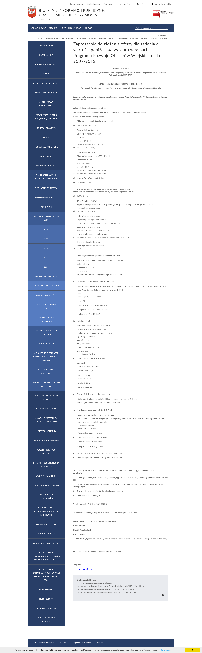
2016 (46, 267)
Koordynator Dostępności (46, 496)
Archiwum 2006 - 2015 (46, 276)
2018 (46, 248)
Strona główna (38, 28)
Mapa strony (108, 4)
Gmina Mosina (46, 46)
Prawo (46, 74)
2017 (46, 258)
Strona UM (54, 28)
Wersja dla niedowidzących (162, 4)
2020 (46, 229)
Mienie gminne (46, 156)
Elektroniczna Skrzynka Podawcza (46, 465)
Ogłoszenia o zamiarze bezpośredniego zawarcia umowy (46, 356)
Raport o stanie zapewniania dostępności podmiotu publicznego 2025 (46, 574)
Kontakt (88, 28)
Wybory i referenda (46, 476)
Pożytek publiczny (46, 431)
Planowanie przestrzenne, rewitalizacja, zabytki (46, 420)
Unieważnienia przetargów (46, 319)
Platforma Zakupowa (46, 188)
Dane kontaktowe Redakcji (46, 619)
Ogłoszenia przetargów (46, 286)
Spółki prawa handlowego (46, 104)
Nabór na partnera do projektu (46, 397)
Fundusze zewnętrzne (46, 147)
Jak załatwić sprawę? (46, 64)
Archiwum (46, 207)
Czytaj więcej (166, 650)
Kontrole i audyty (46, 128)
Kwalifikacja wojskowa (46, 485)
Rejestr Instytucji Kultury (46, 452)
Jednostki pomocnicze (46, 93)
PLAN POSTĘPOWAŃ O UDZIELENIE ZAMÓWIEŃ (46, 177)
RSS (140, 4)
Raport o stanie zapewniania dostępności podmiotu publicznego (46, 556)
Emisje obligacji (46, 344)
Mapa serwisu (46, 589)
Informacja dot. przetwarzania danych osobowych (46, 511)
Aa (121, 4)
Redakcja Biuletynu (46, 524)
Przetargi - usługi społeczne (46, 371)
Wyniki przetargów (46, 295)
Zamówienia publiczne (46, 166)
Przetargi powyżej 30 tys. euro (46, 218)
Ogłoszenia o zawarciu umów (46, 306)
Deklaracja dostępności (46, 543)
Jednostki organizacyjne (46, 83)
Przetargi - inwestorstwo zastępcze (46, 384)
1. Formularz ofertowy (83, 569)
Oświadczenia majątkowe (46, 440)
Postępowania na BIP (46, 197)
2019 (46, 239)
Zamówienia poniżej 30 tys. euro (46, 332)
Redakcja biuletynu (93, 4)
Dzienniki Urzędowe (71, 28)
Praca (46, 137)
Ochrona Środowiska (46, 409)
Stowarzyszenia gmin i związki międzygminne (46, 117)
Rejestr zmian (46, 599)
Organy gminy (46, 55)
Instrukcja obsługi (76, 4)
